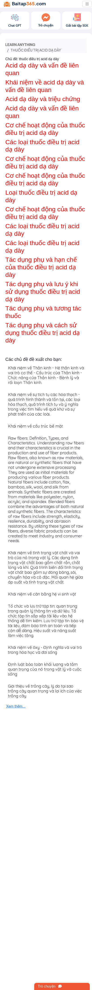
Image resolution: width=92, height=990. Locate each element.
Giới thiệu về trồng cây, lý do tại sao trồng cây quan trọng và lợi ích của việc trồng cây (45, 691)
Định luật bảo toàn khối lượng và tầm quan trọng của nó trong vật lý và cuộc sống (45, 669)
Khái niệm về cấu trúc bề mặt (35, 426)
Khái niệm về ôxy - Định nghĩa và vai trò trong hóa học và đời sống (45, 650)
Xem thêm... (15, 706)
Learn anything (20, 44)
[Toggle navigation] (87, 4)
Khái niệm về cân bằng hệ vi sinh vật (42, 594)
